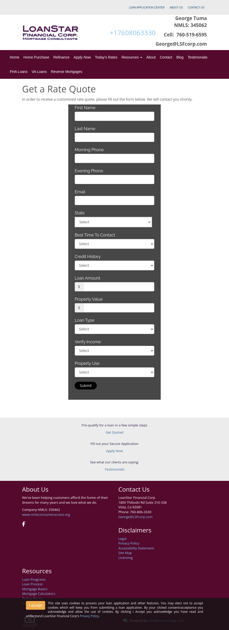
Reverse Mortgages (66, 72)
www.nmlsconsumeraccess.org (46, 514)
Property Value (89, 299)
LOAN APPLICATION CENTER (147, 7)
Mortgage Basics (34, 589)
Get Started (114, 432)
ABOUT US (176, 7)
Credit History (88, 256)
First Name (86, 107)
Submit (86, 385)
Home (14, 57)
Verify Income (88, 341)
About (151, 57)
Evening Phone (89, 170)
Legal (122, 538)
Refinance (61, 57)
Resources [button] (131, 57)
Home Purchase (36, 57)
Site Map (125, 552)
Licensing (125, 557)
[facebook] (23, 524)
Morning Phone (89, 149)
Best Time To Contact (95, 235)
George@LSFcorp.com (135, 516)
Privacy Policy (128, 543)
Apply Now (82, 57)
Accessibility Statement (136, 548)
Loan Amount (87, 278)
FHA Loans (18, 72)
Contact (166, 57)
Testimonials (197, 57)
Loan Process (32, 584)
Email (81, 191)
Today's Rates (106, 57)
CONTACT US (196, 7)
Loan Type (84, 320)
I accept (35, 605)
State (79, 213)
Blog (180, 57)
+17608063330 (132, 32)
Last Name (86, 128)
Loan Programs (34, 579)
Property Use (87, 363)
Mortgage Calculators (38, 593)
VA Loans (39, 72)
